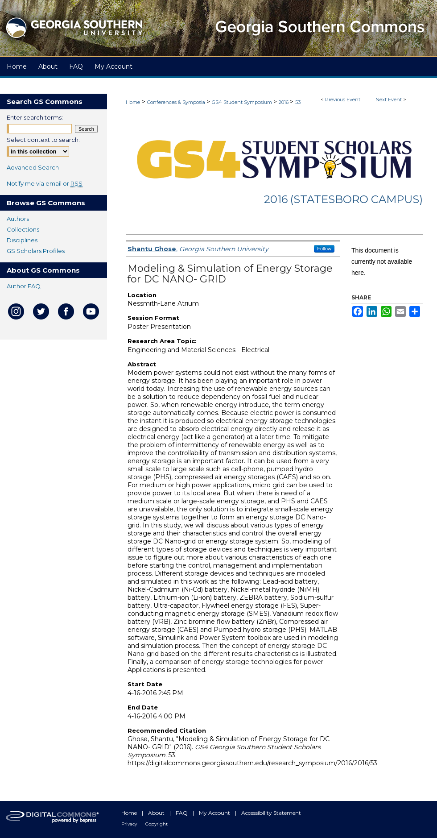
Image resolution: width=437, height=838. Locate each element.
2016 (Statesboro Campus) (343, 199)
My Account (215, 812)
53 (298, 102)
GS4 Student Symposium (242, 102)
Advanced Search (33, 167)
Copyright (156, 824)
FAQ (182, 812)
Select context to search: (43, 139)
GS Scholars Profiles (36, 250)
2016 (284, 102)
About (157, 812)
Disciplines (22, 240)
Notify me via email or (44, 183)
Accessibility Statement (271, 812)
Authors (18, 218)
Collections (23, 229)
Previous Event (342, 99)
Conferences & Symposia (176, 102)
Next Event (388, 99)
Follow (324, 248)
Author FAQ (24, 286)
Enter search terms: (35, 117)
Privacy (129, 824)
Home (133, 102)
